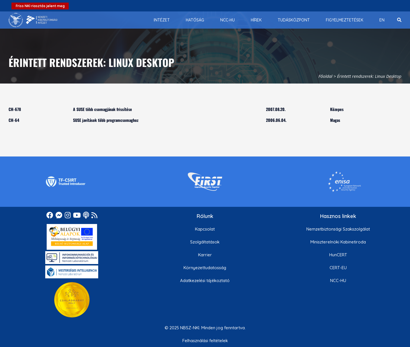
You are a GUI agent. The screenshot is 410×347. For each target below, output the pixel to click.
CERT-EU (338, 267)
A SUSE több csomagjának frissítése (102, 109)
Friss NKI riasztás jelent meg (40, 6)
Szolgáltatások (205, 242)
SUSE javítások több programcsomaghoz (105, 120)
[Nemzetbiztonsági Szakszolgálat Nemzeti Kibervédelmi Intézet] (33, 20)
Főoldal (325, 76)
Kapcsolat (205, 229)
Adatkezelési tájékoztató (205, 280)
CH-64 (14, 120)
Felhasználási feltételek (205, 340)
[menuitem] (161, 20)
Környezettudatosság (205, 267)
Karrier (205, 254)
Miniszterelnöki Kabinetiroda (338, 242)
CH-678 (15, 109)
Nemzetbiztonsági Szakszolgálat (338, 229)
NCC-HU (338, 280)
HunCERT (338, 254)
